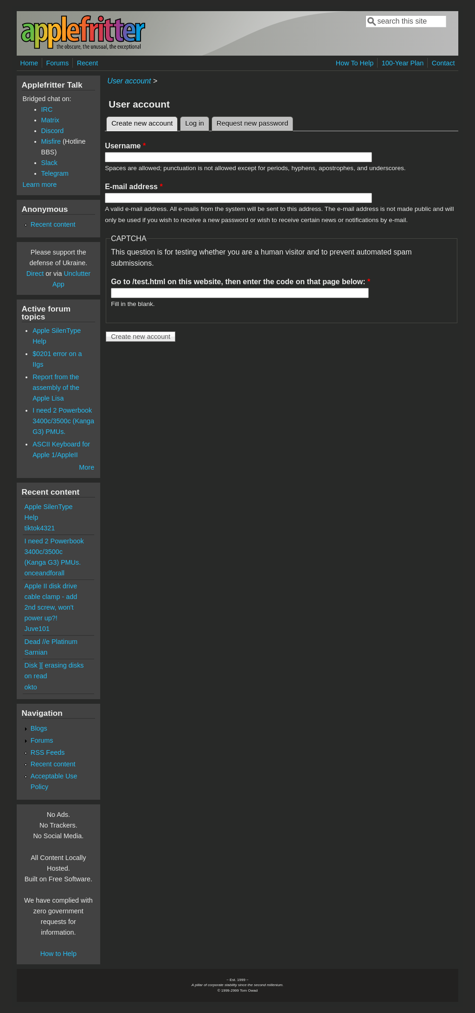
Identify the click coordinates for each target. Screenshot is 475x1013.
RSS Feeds (48, 752)
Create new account (144, 122)
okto (31, 687)
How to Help (58, 953)
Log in (194, 123)
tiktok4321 (40, 528)
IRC (47, 109)
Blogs (39, 728)
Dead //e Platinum (51, 641)
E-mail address (134, 187)
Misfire (51, 141)
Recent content (53, 224)
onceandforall (44, 573)
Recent (87, 63)
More (86, 467)
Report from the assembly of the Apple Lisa (55, 387)
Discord (52, 130)
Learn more (40, 184)
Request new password (252, 123)
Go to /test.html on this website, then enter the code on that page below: (240, 282)
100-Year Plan (403, 63)
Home (29, 63)
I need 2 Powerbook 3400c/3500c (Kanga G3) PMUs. (63, 421)
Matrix (50, 120)
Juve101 (37, 628)
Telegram (55, 173)
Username (125, 146)
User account (129, 81)
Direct (35, 273)
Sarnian (36, 652)
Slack (49, 162)
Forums (57, 63)
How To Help (354, 63)
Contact (443, 63)
